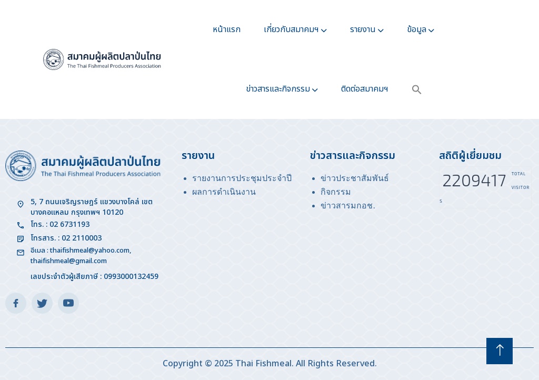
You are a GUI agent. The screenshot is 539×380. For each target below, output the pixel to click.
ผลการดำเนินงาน (224, 191)
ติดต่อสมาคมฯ (364, 89)
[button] (417, 89)
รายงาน (363, 29)
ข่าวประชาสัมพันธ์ (355, 178)
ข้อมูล (416, 29)
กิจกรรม (336, 191)
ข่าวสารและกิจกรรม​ (278, 89)
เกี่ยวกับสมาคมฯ (291, 29)
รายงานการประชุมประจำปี (242, 178)
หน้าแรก (227, 29)
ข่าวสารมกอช (347, 205)
